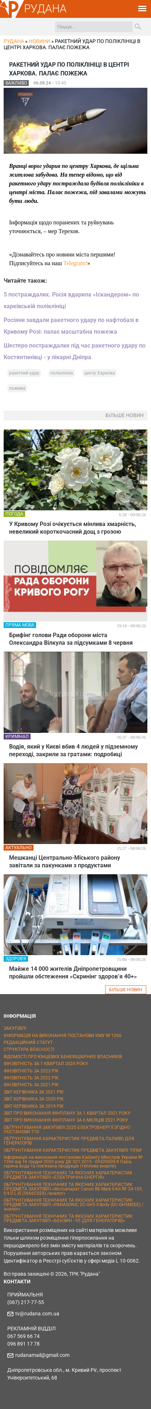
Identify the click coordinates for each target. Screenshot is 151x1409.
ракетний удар (24, 373)
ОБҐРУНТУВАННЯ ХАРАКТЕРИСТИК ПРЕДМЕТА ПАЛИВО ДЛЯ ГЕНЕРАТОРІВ (69, 1141)
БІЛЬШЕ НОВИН (125, 989)
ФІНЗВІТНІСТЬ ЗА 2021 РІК (31, 1084)
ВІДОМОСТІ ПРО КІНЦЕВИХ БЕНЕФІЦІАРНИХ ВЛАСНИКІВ (63, 1056)
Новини (39, 41)
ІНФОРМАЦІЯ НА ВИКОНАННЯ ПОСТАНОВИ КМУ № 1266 (63, 1035)
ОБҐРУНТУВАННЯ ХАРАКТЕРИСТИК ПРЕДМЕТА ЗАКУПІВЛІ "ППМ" (73, 1150)
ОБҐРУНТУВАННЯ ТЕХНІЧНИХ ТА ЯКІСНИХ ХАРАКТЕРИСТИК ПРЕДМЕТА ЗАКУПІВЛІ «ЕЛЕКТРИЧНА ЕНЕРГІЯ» (68, 1175)
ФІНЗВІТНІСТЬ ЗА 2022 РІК (31, 1077)
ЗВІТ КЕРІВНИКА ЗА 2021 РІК (34, 1092)
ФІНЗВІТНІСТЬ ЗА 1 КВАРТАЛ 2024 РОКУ (46, 1063)
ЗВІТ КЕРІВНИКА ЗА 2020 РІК (34, 1099)
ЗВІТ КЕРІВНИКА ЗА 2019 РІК (34, 1106)
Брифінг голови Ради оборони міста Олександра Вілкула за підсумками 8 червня (71, 639)
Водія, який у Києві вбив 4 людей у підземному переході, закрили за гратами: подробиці (73, 750)
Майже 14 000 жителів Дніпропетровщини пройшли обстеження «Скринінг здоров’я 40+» (73, 972)
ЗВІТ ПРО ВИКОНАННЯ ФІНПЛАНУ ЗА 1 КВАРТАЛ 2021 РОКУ (67, 1113)
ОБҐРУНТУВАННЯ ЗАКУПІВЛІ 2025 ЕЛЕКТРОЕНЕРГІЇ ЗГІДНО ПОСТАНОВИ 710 (67, 1129)
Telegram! (75, 263)
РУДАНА (45, 8)
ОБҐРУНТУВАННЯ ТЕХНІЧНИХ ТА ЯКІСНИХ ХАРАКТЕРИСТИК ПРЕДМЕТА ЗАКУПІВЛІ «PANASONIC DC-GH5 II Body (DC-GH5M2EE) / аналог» (73, 1205)
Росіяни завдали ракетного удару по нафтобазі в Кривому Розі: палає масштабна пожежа (71, 326)
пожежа (17, 388)
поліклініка (61, 373)
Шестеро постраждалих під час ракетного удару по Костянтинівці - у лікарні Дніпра (75, 351)
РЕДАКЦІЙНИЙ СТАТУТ (28, 1042)
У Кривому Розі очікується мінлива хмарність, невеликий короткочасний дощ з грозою (72, 528)
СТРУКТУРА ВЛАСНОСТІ (29, 1049)
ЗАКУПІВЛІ (15, 1028)
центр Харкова (99, 373)
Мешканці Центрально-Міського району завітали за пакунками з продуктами (64, 861)
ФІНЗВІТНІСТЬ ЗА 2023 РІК (31, 1071)
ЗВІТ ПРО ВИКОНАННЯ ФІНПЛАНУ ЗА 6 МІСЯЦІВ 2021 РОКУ (66, 1120)
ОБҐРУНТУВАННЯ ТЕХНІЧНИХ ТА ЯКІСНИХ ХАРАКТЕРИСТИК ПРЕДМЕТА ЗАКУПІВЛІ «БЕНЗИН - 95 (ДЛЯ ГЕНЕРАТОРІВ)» (68, 1218)
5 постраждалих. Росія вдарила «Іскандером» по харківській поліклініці (71, 300)
